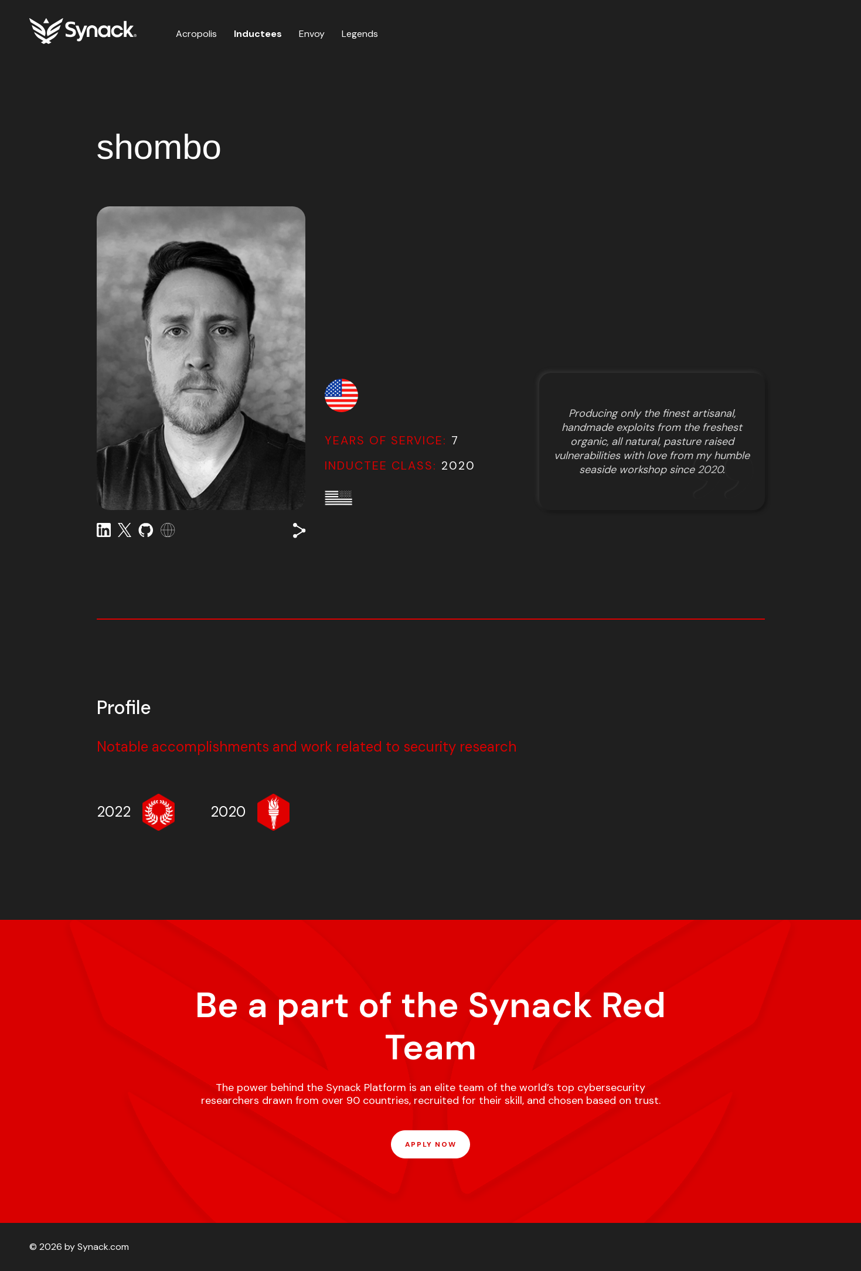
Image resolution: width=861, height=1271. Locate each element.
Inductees (258, 34)
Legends (360, 34)
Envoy (312, 34)
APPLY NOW (430, 1144)
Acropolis (196, 34)
